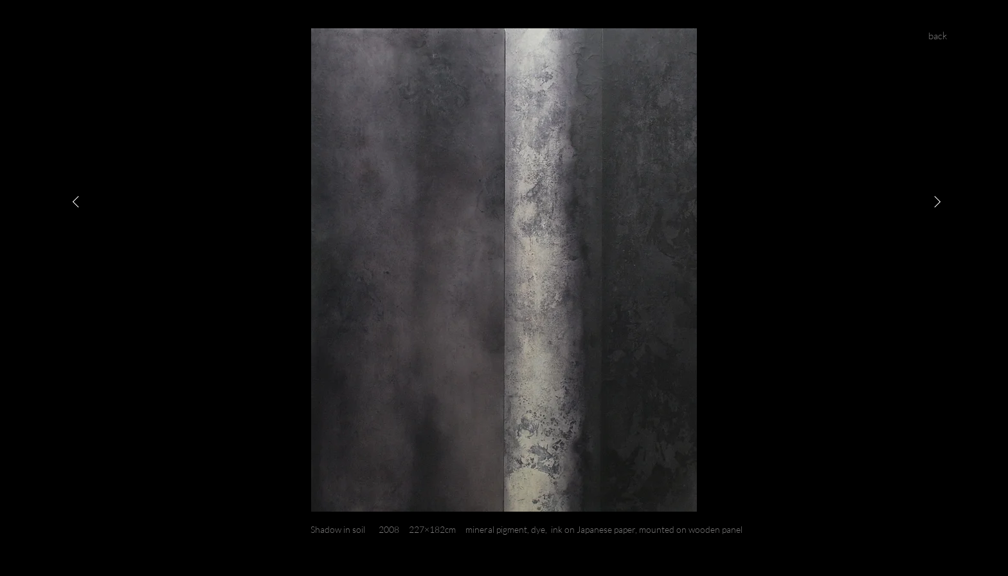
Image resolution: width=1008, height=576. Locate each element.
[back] (937, 35)
